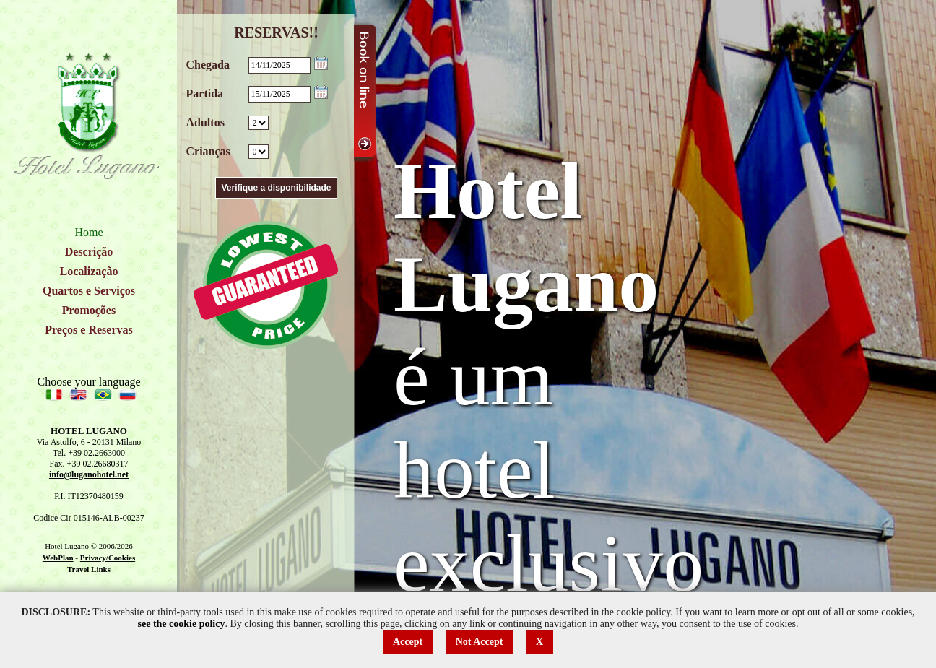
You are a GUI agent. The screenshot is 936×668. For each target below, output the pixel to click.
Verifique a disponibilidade (276, 188)
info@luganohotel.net (89, 474)
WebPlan (58, 557)
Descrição (89, 252)
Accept (407, 641)
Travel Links (88, 569)
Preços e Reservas (88, 330)
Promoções (89, 310)
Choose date (321, 63)
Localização (89, 271)
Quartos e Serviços (89, 291)
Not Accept (479, 641)
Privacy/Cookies (107, 557)
